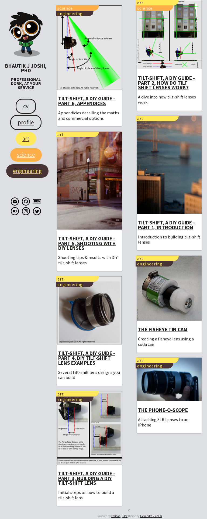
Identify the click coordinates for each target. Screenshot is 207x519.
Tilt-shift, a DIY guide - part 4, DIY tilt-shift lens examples (86, 358)
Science (26, 154)
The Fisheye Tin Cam (163, 329)
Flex (124, 516)
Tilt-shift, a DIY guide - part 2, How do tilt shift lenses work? (166, 83)
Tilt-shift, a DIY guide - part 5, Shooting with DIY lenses (87, 243)
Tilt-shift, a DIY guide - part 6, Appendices (86, 101)
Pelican (115, 516)
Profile (26, 122)
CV (26, 106)
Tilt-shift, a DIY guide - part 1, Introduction (166, 225)
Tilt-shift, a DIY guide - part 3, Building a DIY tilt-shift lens (86, 478)
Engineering (27, 171)
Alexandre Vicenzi (151, 516)
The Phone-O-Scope (163, 410)
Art (25, 138)
